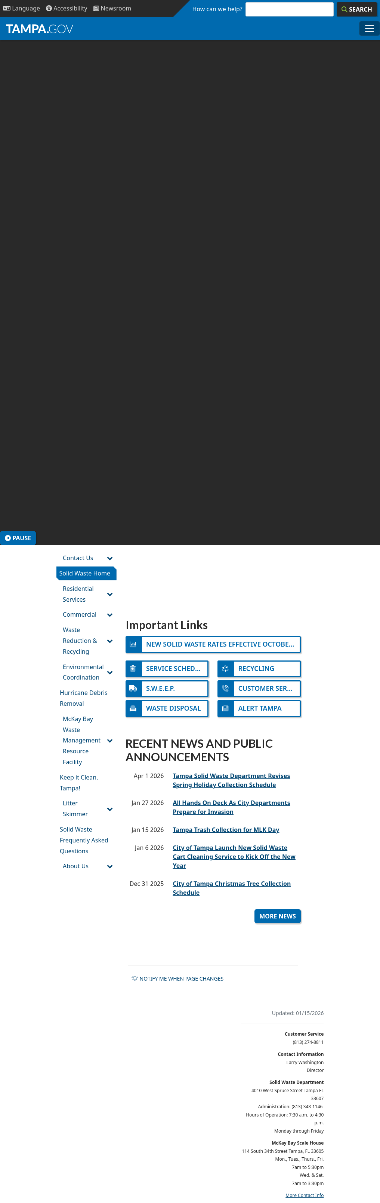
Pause (18, 538)
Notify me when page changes (177, 978)
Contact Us (78, 558)
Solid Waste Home (84, 573)
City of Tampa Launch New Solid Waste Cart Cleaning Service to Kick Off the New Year (234, 857)
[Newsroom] (112, 8)
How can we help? (217, 9)
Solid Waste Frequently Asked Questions (84, 840)
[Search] (357, 9)
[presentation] (190, 292)
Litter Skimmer (75, 808)
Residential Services (78, 594)
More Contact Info (304, 1195)
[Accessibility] (66, 8)
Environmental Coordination (83, 672)
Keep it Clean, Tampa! (79, 782)
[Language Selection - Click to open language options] (21, 8)
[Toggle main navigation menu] (369, 28)
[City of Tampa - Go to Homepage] (39, 28)
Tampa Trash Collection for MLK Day (226, 830)
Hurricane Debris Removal (84, 698)
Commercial (79, 614)
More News (277, 916)
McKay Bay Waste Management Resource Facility (82, 740)
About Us (76, 866)
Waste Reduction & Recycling (80, 641)
